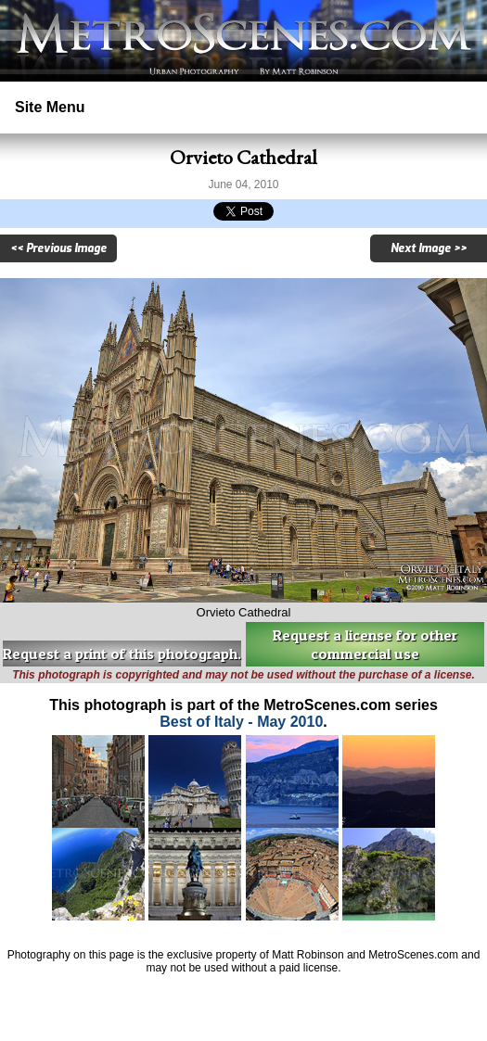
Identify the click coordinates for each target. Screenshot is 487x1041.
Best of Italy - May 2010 (241, 722)
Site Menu (50, 107)
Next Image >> (429, 248)
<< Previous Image (58, 248)
